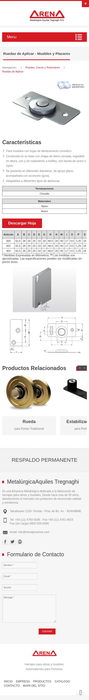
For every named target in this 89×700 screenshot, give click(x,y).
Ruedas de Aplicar (12, 71)
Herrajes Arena (47, 15)
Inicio (8, 681)
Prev (79, 368)
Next (84, 368)
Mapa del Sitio (34, 685)
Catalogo (62, 681)
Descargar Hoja (22, 223)
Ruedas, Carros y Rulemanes (43, 67)
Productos (42, 681)
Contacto (11, 685)
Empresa (23, 681)
